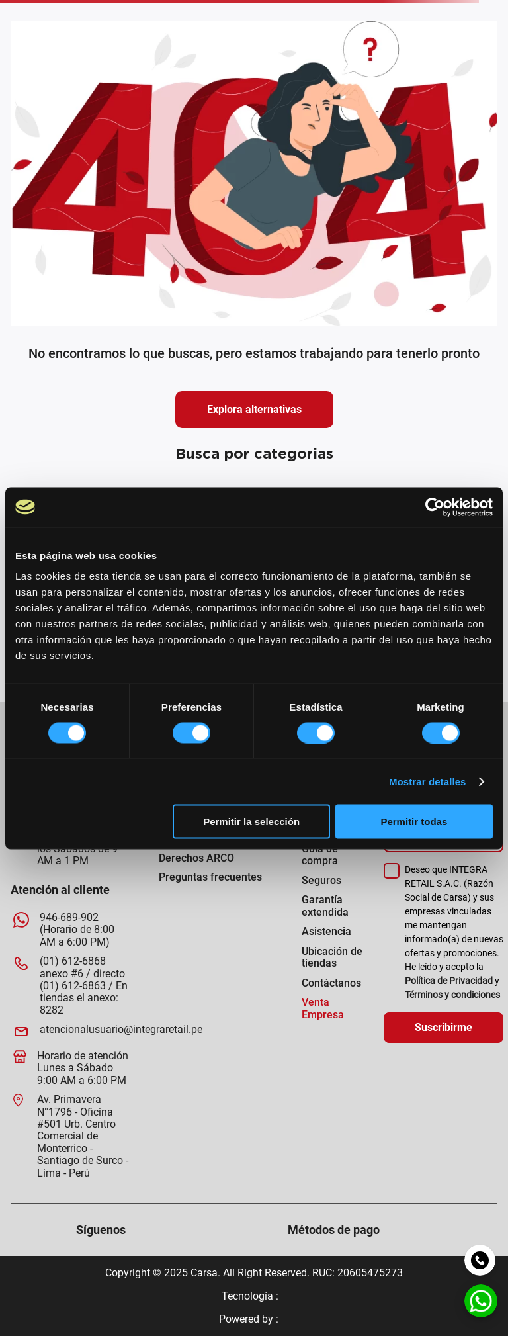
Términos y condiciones (452, 994)
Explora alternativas (254, 409)
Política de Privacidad (449, 980)
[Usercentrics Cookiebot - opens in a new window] (435, 507)
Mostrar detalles (427, 781)
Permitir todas (413, 821)
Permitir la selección (251, 821)
